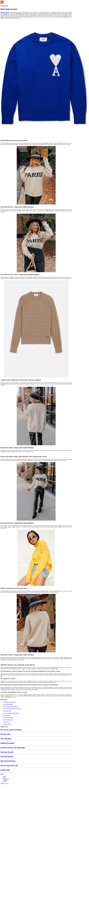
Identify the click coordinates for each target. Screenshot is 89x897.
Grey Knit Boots (6, 738)
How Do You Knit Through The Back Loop (12, 708)
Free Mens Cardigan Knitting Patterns (11, 713)
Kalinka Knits (5, 770)
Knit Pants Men (6, 715)
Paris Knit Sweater (5, 12)
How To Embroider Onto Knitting (10, 706)
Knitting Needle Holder (8, 704)
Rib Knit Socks (6, 734)
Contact (4, 777)
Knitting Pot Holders (7, 743)
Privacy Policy (6, 778)
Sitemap (4, 781)
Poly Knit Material (7, 756)
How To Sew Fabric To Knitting (11, 729)
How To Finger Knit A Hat (9, 765)
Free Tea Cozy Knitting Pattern (9, 702)
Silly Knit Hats (6, 722)
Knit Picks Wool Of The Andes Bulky (13, 747)
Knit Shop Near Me (7, 752)
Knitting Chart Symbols (8, 717)
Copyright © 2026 (4, 783)
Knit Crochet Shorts (7, 710)
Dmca (4, 776)
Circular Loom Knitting (8, 719)
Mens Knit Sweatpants (8, 761)
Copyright (5, 780)
